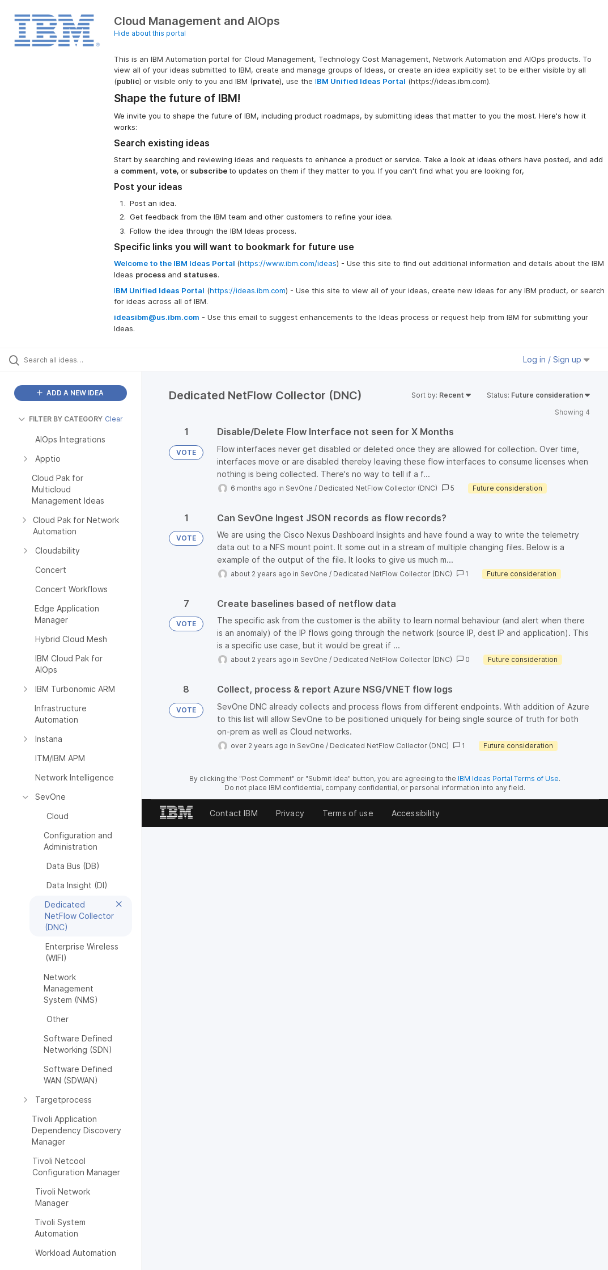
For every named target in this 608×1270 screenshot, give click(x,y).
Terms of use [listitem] (347, 813)
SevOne (299, 488)
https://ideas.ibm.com (248, 290)
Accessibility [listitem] (416, 813)
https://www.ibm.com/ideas (288, 263)
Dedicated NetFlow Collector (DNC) (377, 488)
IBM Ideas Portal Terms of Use (508, 778)
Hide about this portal (150, 33)
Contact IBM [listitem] (234, 813)
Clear (114, 419)
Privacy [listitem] (290, 813)
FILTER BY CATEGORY (60, 419)
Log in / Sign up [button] (556, 359)
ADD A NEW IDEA (70, 393)
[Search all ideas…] (76, 359)
